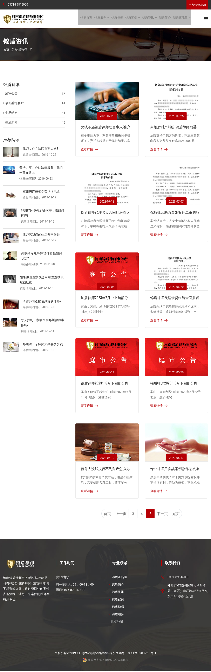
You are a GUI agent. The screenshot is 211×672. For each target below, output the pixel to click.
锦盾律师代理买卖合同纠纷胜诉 (105, 212)
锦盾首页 (86, 19)
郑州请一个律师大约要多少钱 (43, 342)
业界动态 (11, 113)
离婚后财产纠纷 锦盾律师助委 (173, 127)
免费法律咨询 (197, 5)
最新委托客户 (14, 103)
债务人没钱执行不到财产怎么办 (105, 469)
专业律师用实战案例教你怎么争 (174, 469)
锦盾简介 (165, 19)
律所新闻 (11, 123)
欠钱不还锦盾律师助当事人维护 (105, 127)
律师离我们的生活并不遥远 (41, 233)
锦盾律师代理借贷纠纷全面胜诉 (174, 298)
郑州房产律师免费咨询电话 (41, 191)
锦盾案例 (131, 19)
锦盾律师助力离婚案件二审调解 (174, 212)
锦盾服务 (100, 19)
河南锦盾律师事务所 (102, 654)
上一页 (118, 514)
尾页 (180, 514)
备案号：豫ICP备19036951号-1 (136, 654)
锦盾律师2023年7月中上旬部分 (104, 298)
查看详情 (87, 150)
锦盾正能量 (180, 19)
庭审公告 (11, 94)
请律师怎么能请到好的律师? (42, 300)
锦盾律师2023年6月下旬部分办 (104, 383)
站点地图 (117, 623)
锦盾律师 (117, 19)
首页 (6, 50)
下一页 (165, 514)
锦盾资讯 (148, 19)
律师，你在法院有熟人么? (40, 148)
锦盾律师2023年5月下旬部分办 (174, 383)
